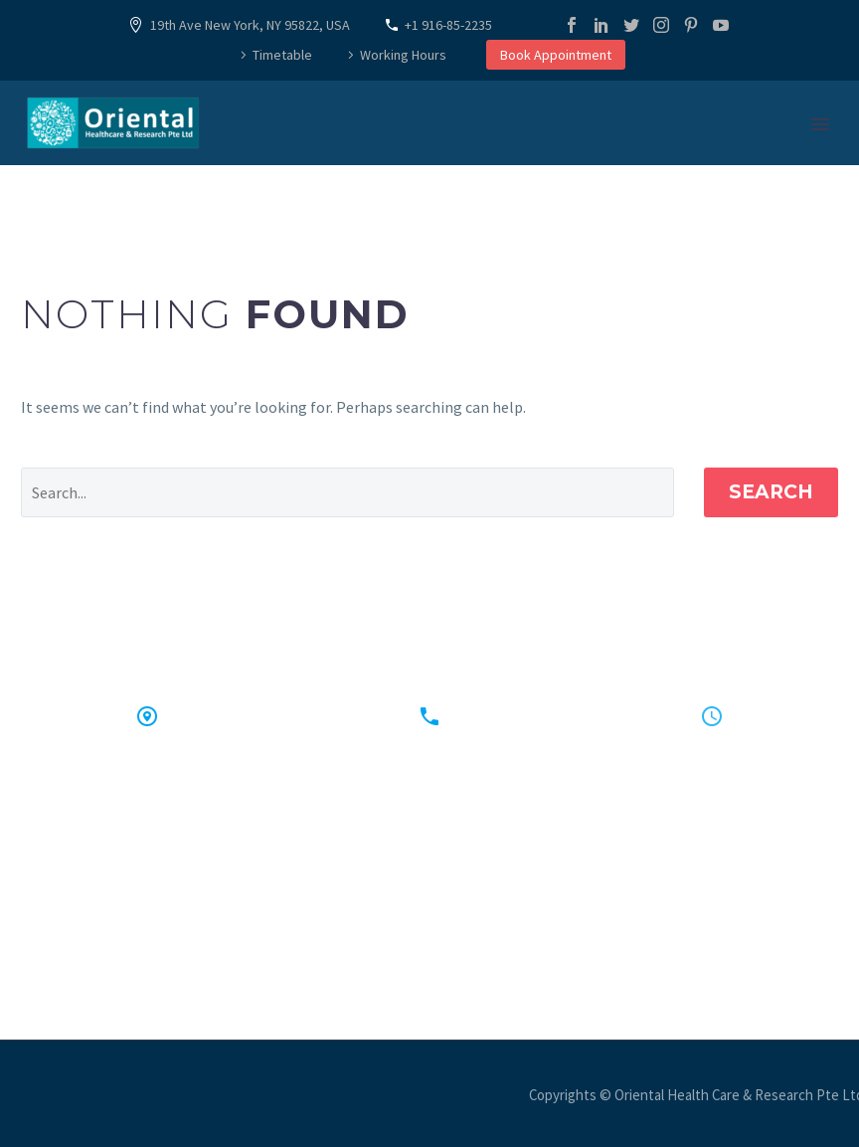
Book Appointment (555, 55)
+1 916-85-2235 (448, 25)
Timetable (282, 55)
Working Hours (403, 55)
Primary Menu (820, 124)
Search (771, 491)
